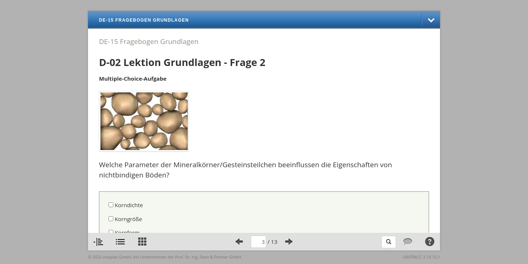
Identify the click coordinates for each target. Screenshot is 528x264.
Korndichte (126, 205)
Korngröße (125, 219)
